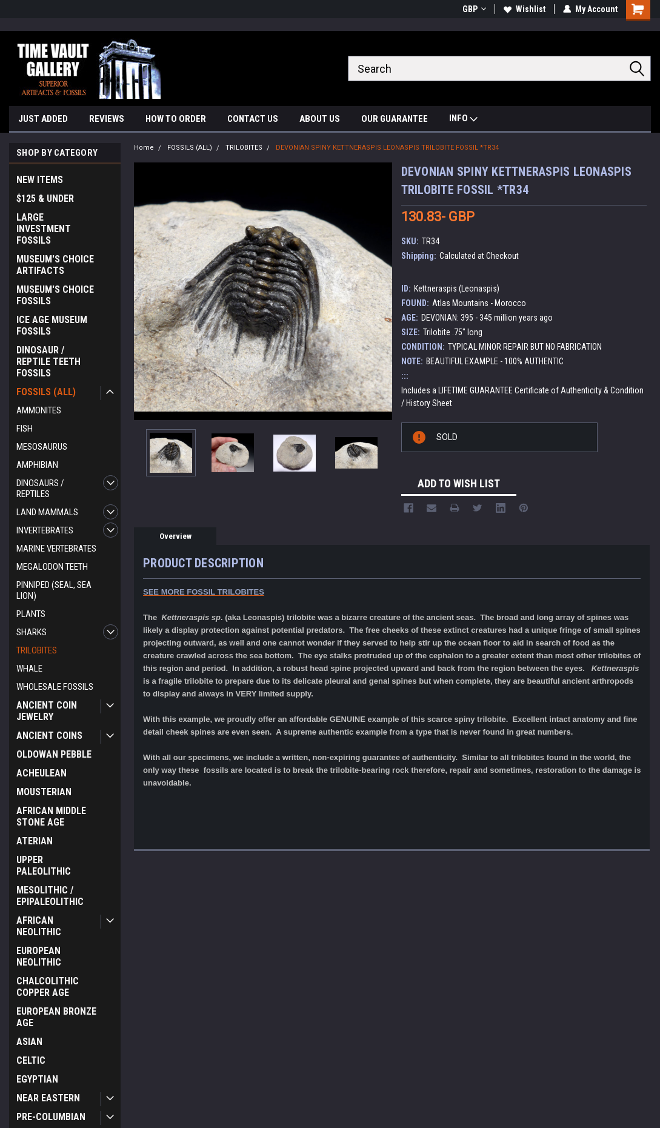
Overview (175, 536)
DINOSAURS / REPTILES (40, 488)
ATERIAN (34, 841)
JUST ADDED (43, 118)
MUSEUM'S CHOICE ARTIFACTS (55, 264)
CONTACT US (252, 118)
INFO (463, 119)
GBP (474, 9)
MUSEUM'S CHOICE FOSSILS (55, 295)
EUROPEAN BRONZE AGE (56, 1017)
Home (144, 148)
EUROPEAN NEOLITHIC (38, 956)
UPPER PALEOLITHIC (43, 865)
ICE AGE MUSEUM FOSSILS (51, 325)
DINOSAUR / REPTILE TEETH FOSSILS (48, 361)
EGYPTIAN (37, 1079)
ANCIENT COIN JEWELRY (46, 711)
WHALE (29, 668)
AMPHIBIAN (37, 464)
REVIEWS (106, 118)
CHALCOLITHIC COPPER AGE (47, 986)
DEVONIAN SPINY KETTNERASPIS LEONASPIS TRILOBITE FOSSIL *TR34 (387, 148)
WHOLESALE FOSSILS (54, 686)
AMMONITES (38, 410)
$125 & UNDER (45, 198)
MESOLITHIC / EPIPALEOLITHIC (50, 895)
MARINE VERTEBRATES (56, 548)
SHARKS (31, 632)
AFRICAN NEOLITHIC (38, 926)
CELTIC (30, 1060)
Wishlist (524, 9)
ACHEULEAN (41, 773)
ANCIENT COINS (49, 735)
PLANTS (30, 614)
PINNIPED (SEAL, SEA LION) (54, 590)
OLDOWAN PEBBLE (54, 754)
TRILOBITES (36, 650)
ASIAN (29, 1041)
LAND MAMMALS (47, 512)
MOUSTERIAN (44, 792)
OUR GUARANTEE (394, 118)
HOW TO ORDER (175, 118)
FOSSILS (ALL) (46, 392)
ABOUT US (319, 118)
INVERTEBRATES (44, 530)
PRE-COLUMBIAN (50, 1117)
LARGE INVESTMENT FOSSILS (43, 229)
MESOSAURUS (41, 446)
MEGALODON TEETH (52, 566)
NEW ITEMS (39, 179)
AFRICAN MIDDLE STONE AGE (51, 816)
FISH (24, 428)
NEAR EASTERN (48, 1098)
